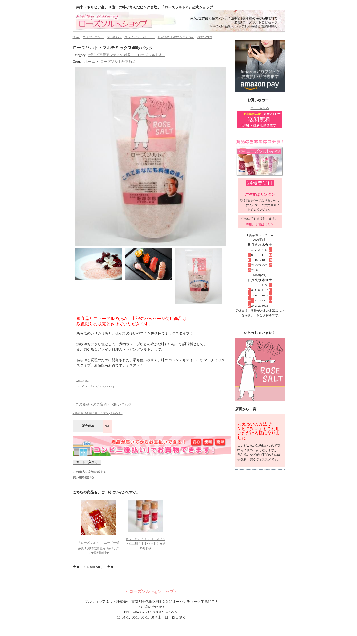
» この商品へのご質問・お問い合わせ (104, 404)
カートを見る (260, 108)
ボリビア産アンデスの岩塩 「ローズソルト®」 (126, 55)
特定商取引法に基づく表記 (176, 37)
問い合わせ (114, 37)
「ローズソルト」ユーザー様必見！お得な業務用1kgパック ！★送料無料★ (98, 548)
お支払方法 (204, 37)
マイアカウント (93, 37)
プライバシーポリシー (139, 37)
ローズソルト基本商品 (118, 61)
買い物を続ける (83, 477)
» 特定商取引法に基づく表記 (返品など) (98, 413)
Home (76, 37)
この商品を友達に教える (89, 472)
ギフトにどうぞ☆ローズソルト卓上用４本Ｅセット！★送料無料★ (145, 543)
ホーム (89, 61)
